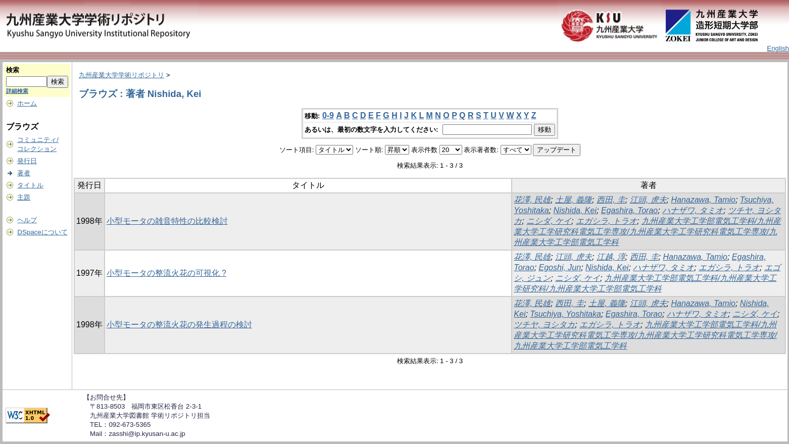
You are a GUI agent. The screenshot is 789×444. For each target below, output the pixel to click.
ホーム (27, 103)
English (778, 48)
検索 (12, 70)
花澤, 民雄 (532, 199)
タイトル (30, 185)
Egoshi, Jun (560, 267)
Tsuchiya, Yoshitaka (565, 314)
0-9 (328, 115)
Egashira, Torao (629, 210)
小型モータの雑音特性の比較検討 (167, 221)
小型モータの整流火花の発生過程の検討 (179, 324)
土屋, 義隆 (573, 199)
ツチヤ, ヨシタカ (544, 324)
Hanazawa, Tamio (703, 199)
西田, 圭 (611, 199)
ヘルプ (27, 220)
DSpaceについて (42, 232)
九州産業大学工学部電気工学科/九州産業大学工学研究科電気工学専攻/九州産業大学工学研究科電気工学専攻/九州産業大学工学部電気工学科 (647, 231)
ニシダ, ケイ (548, 221)
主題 (23, 197)
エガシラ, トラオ (606, 221)
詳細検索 (17, 91)
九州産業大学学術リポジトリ (121, 75)
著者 (23, 173)
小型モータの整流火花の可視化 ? (166, 273)
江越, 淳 (611, 257)
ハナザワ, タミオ (692, 210)
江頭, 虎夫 (648, 199)
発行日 (27, 161)
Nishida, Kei (575, 210)
